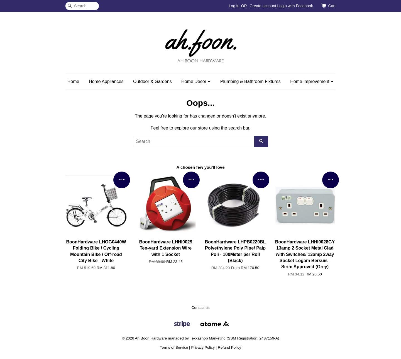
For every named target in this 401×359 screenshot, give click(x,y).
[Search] (82, 6)
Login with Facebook (295, 6)
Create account (263, 6)
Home (73, 81)
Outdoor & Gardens (152, 81)
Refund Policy (229, 347)
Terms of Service (174, 347)
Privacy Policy (203, 347)
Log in (234, 6)
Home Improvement (312, 81)
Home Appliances (106, 81)
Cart (332, 6)
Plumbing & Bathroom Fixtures (250, 81)
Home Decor (196, 81)
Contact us (201, 308)
